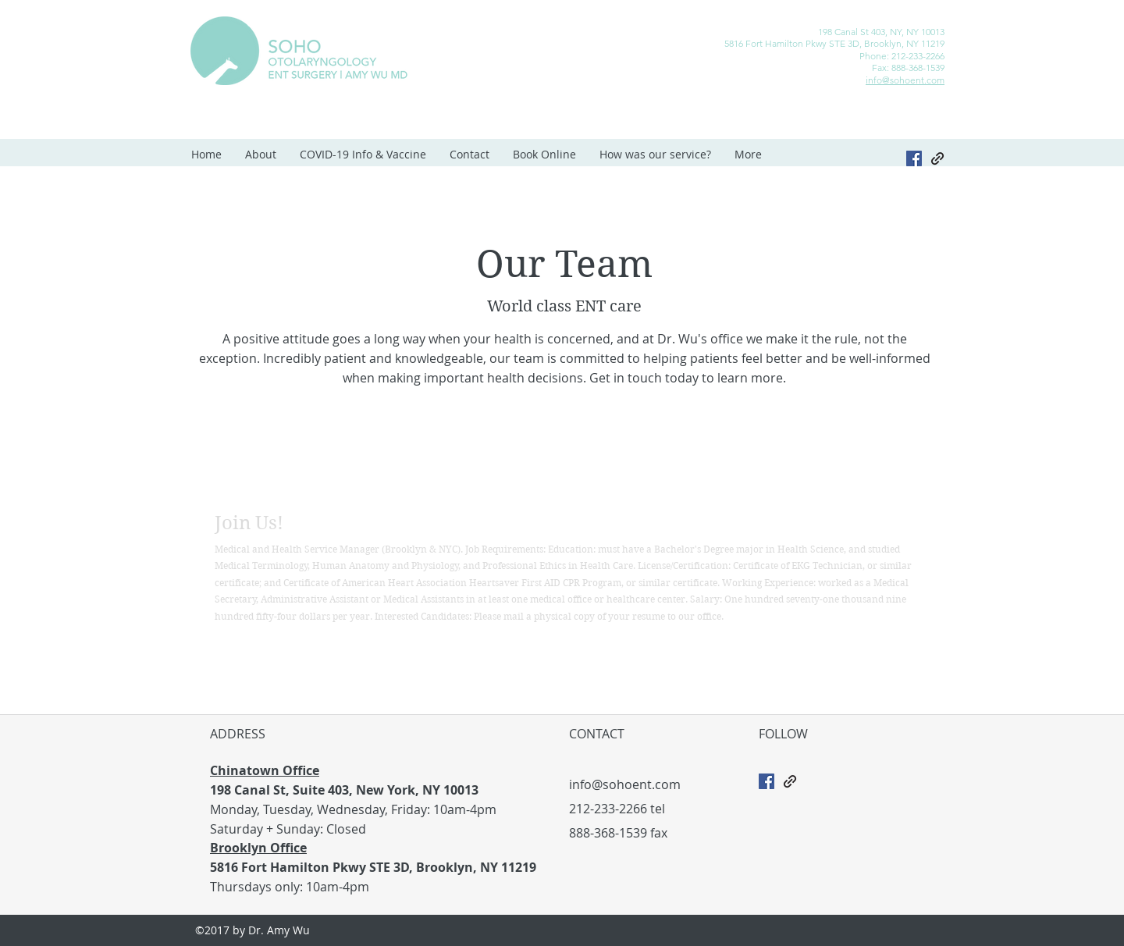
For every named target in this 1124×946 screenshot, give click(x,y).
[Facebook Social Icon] (766, 781)
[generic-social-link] (937, 158)
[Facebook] (914, 158)
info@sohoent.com (905, 80)
